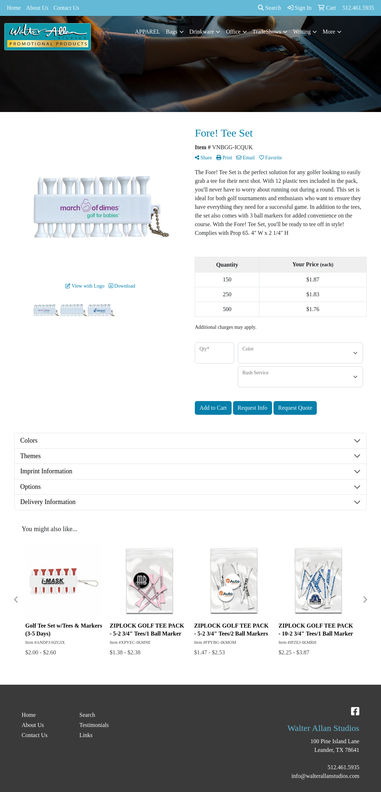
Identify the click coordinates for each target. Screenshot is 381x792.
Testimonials (94, 725)
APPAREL (147, 32)
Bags (172, 32)
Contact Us (66, 8)
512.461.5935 (343, 767)
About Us (37, 8)
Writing (302, 32)
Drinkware (201, 32)
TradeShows (267, 32)
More (329, 32)
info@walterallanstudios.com (325, 776)
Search (269, 8)
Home (14, 8)
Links (85, 735)
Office (233, 32)
